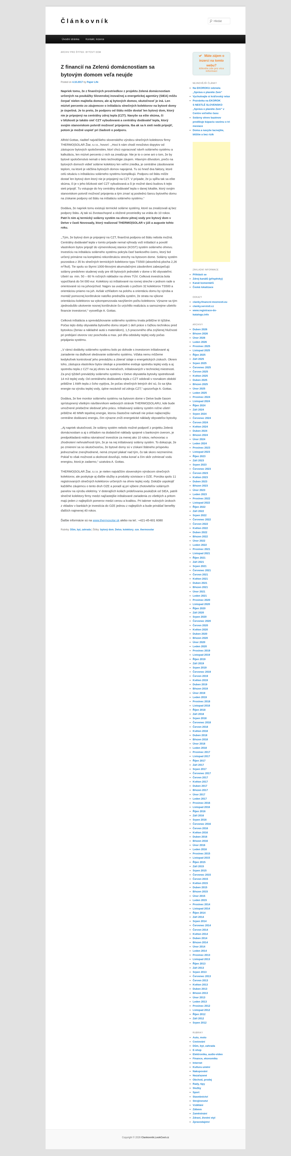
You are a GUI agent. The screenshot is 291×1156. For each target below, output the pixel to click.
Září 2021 (198, 562)
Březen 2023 (200, 486)
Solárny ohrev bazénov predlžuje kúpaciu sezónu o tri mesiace (211, 122)
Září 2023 (198, 461)
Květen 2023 (200, 478)
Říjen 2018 (199, 710)
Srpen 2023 (199, 465)
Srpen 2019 (199, 668)
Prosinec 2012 (201, 1006)
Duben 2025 (200, 380)
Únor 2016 (199, 845)
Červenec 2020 (202, 621)
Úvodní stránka (70, 39)
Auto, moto (199, 1038)
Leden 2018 (200, 748)
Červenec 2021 (202, 570)
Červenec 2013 (202, 976)
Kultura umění (201, 1067)
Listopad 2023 (201, 452)
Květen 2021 (200, 579)
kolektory (128, 529)
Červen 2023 (200, 473)
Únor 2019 (199, 693)
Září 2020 (198, 613)
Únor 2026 (199, 338)
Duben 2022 (200, 532)
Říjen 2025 (199, 355)
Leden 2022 (200, 545)
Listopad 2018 (201, 706)
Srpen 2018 (199, 718)
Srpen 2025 (199, 363)
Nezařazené (200, 1076)
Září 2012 (198, 1019)
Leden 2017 (200, 799)
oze (137, 529)
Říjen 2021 (199, 558)
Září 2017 (198, 765)
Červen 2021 (200, 575)
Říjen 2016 (199, 811)
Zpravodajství (201, 1122)
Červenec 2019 (202, 672)
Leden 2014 (200, 951)
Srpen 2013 (199, 972)
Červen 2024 (200, 422)
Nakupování (200, 1071)
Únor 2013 (199, 997)
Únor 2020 (199, 642)
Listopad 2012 (201, 1010)
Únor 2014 (199, 947)
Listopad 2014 (201, 909)
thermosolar (147, 529)
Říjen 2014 (199, 913)
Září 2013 (198, 968)
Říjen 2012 (199, 1014)
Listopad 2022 (201, 503)
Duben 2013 (200, 989)
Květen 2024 (200, 427)
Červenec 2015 (202, 875)
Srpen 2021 (199, 566)
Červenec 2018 (202, 723)
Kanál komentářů (203, 283)
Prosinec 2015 (201, 854)
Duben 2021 (200, 583)
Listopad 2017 (201, 757)
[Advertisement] (211, 202)
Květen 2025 (200, 376)
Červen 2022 (200, 524)
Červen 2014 (200, 930)
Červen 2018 (200, 727)
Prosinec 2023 (201, 448)
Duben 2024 (200, 431)
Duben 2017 (200, 786)
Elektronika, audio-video (208, 1055)
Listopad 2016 (201, 807)
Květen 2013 (200, 985)
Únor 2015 (199, 896)
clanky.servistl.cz (203, 306)
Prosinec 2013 (201, 955)
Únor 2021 (199, 592)
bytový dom (107, 529)
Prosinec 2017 (201, 752)
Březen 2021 (200, 587)
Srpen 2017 (199, 769)
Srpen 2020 (199, 617)
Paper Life (92, 82)
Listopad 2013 (201, 959)
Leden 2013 (200, 1002)
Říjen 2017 (199, 761)
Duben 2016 (200, 837)
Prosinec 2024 (201, 397)
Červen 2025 (200, 372)
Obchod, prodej (202, 1080)
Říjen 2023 (199, 456)
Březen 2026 (200, 334)
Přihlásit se (199, 275)
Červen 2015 (200, 879)
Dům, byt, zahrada (80, 529)
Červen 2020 (200, 625)
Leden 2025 (200, 393)
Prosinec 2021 (201, 549)
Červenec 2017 (202, 773)
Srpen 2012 (199, 1023)
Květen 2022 (200, 528)
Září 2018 (198, 714)
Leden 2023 (200, 494)
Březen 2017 (200, 790)
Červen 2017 (200, 778)
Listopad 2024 (201, 401)
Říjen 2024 (199, 405)
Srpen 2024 (199, 414)
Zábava (197, 1109)
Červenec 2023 (202, 469)
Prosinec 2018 (201, 701)
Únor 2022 (199, 541)
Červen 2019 (200, 676)
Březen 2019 (200, 689)
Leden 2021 (200, 596)
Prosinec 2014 (201, 904)
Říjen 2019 (199, 659)
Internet (197, 1063)
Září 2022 (198, 511)
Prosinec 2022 (201, 499)
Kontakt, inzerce (95, 39)
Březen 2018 (200, 740)
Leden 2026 (200, 342)
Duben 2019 (200, 685)
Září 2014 (198, 917)
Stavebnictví (200, 1097)
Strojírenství (200, 1101)
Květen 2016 (200, 833)
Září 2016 (198, 816)
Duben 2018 (200, 735)
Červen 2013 (200, 980)
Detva (118, 529)
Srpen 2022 (199, 516)
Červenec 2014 (202, 926)
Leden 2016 (200, 850)
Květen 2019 (200, 680)
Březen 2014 (200, 942)
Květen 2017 (200, 782)
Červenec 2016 (202, 824)
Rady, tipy (199, 1084)
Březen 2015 (200, 892)
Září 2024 (198, 410)
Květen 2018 (200, 731)
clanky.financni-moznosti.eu (210, 302)
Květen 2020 (200, 630)
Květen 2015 (200, 883)
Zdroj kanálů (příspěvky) (208, 279)
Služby (197, 1088)
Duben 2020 (200, 634)
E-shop (197, 1050)
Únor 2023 (199, 490)
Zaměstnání (200, 1114)
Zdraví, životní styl (204, 1118)
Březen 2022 (200, 537)
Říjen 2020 (199, 608)
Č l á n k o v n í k (84, 21)
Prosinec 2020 (201, 600)
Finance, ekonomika (205, 1059)
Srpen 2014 (199, 921)
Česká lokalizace (203, 287)
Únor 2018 (199, 744)
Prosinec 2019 (201, 651)
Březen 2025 (200, 384)
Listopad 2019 (201, 655)
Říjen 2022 (199, 507)
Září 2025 (198, 359)
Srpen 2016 (199, 820)
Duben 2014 (200, 938)
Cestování (199, 1042)
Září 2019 (198, 663)
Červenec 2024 (202, 418)
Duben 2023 (200, 482)
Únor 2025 (199, 389)
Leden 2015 (200, 900)
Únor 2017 (199, 795)
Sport (196, 1093)
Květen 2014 (200, 934)
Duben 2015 (200, 888)
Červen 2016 (200, 828)
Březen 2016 (200, 841)
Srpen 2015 (199, 871)
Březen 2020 (200, 638)
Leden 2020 (200, 647)
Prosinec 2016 (201, 803)
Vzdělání (198, 1105)
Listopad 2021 (201, 554)
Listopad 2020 (201, 604)
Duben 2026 (200, 329)
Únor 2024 (199, 439)
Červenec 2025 (202, 367)
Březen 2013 (200, 993)
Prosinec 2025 (201, 346)
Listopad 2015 (201, 858)
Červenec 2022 (202, 520)
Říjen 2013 (199, 964)
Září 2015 (198, 866)
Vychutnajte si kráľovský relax (211, 96)
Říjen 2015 (199, 862)
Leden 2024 (200, 444)
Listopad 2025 (201, 351)
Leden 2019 (200, 697)
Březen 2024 (200, 435)
